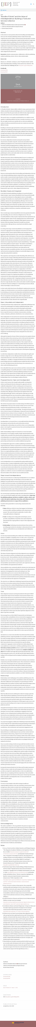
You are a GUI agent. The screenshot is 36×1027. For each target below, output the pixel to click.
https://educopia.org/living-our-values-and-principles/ (15, 911)
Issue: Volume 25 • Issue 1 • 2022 (10, 987)
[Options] (1, 10)
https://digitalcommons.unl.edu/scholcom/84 (17, 872)
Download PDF (4, 72)
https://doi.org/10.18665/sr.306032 (10, 865)
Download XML (4, 70)
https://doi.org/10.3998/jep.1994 (25, 65)
